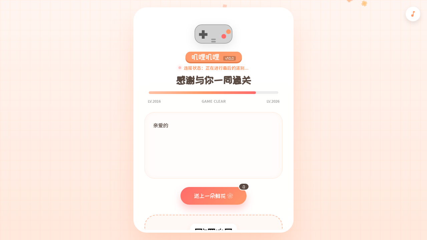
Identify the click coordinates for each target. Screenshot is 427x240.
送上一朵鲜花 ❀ (220, 193)
